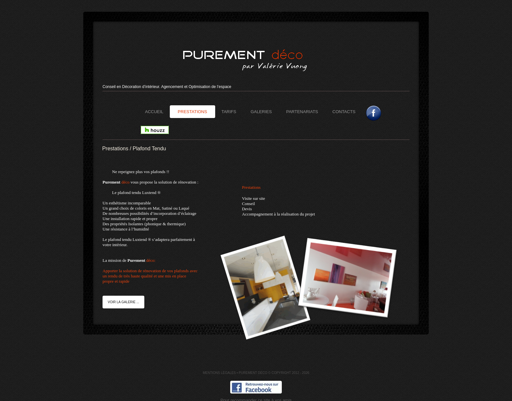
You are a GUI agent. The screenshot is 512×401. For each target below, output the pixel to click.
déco (125, 182)
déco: (161, 271)
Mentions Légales (219, 373)
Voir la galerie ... (123, 302)
